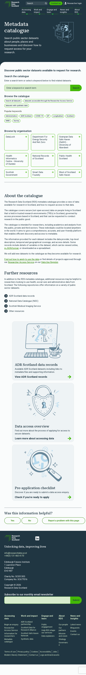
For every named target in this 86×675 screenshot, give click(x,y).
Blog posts (75, 629)
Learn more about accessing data (43, 440)
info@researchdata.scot (15, 554)
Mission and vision (63, 636)
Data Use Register (49, 264)
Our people (63, 626)
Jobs (55, 653)
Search (76, 89)
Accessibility (45, 653)
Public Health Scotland (69, 159)
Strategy (62, 641)
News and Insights (75, 618)
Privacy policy (23, 653)
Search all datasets (13, 103)
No (29, 522)
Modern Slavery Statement (15, 656)
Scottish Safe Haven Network (29, 636)
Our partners (62, 630)
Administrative (11, 118)
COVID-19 (39, 118)
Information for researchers (10, 636)
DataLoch (16, 138)
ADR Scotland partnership (26, 624)
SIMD (8, 122)
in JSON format (11, 249)
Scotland (70, 118)
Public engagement (46, 627)
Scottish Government (16, 175)
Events (73, 633)
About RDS (62, 618)
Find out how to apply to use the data (21, 261)
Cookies (34, 653)
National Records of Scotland (43, 159)
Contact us (56, 4)
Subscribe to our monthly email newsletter (28, 596)
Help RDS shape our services (48, 633)
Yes (12, 522)
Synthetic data (27, 640)
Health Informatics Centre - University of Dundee (16, 161)
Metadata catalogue (8, 642)
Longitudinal (58, 118)
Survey (16, 122)
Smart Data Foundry (43, 175)
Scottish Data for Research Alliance (28, 630)
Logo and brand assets (49, 656)
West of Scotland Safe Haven (69, 175)
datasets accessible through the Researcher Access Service (48, 103)
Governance (63, 645)
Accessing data (9, 618)
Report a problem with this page (63, 522)
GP (48, 118)
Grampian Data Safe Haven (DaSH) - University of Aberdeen (69, 144)
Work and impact (29, 617)
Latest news (75, 626)
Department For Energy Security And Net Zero (43, 141)
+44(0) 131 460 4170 (14, 557)
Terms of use (10, 653)
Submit (76, 601)
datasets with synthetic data (17, 107)
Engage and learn (47, 618)
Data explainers (48, 637)
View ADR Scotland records (43, 378)
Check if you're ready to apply (43, 498)
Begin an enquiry (11, 626)
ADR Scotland (26, 118)
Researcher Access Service (21, 264)
